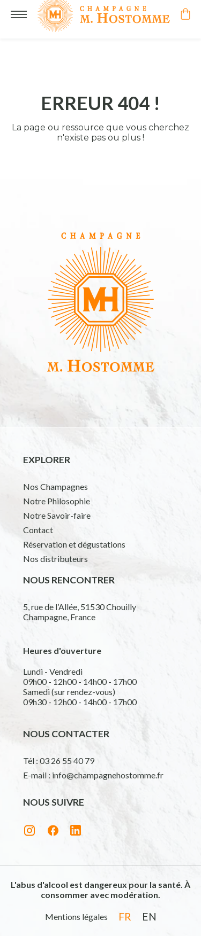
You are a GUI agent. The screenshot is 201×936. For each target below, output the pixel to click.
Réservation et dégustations (74, 544)
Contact (38, 530)
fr (124, 916)
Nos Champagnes (55, 486)
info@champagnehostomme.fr (107, 775)
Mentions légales (76, 916)
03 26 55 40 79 (67, 760)
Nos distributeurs (55, 558)
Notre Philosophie (56, 501)
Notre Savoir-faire (57, 515)
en (149, 916)
